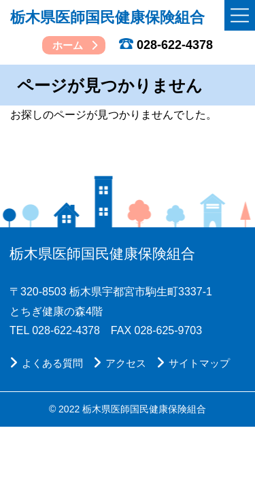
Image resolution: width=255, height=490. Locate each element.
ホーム (67, 45)
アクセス (119, 362)
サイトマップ (193, 362)
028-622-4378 (166, 45)
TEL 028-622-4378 (55, 331)
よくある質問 (46, 362)
